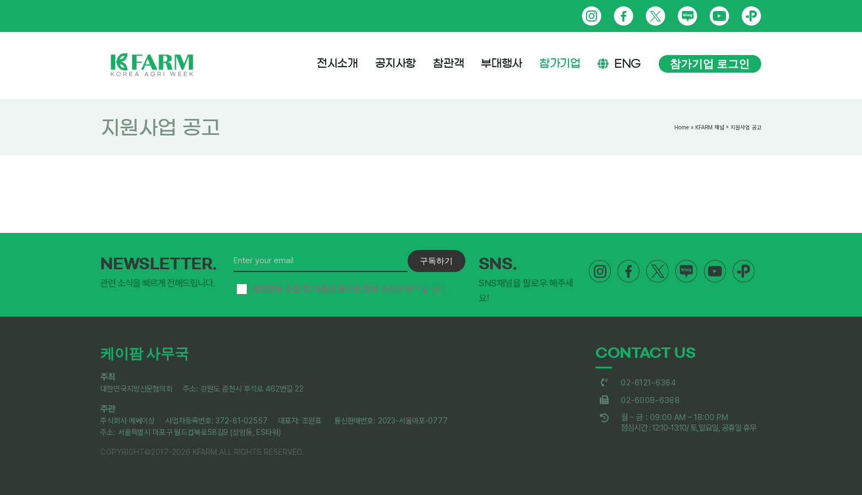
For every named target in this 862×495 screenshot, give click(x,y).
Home (681, 127)
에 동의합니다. (341, 289)
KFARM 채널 (709, 127)
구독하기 (436, 260)
